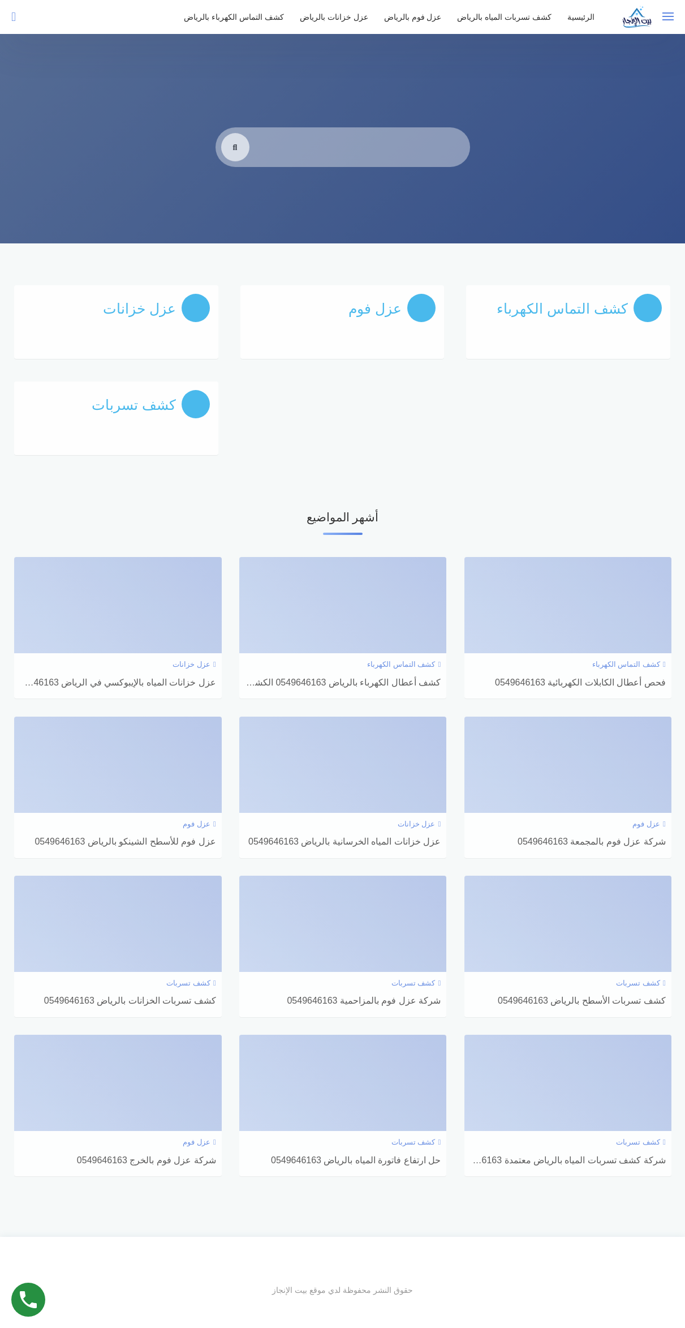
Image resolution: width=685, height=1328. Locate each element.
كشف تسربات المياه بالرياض (504, 17)
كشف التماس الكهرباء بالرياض (234, 17)
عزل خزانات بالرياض (334, 17)
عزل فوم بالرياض (413, 17)
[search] (235, 165)
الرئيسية (580, 17)
